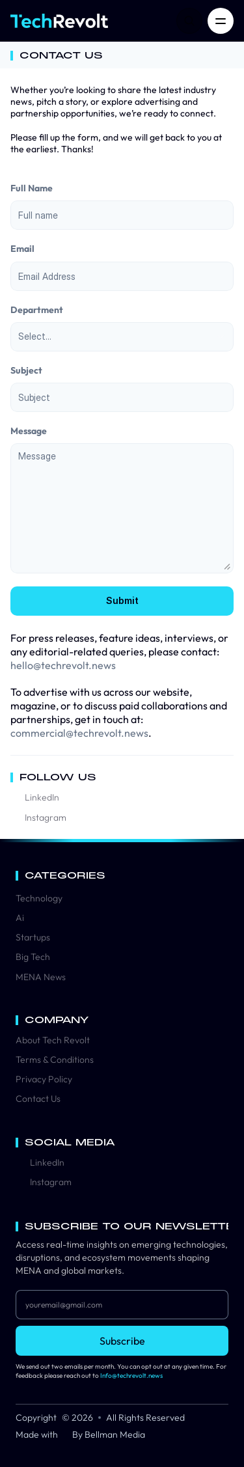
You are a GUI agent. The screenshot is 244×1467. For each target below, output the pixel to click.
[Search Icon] (189, 21)
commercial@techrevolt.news (79, 732)
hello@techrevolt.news (63, 665)
